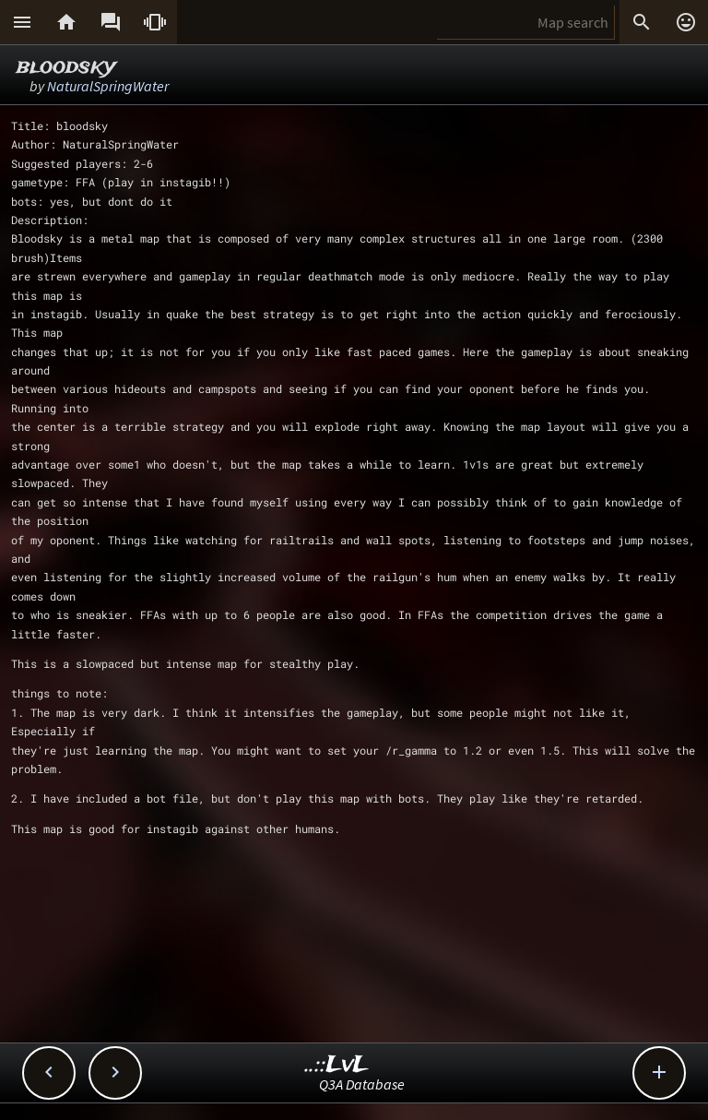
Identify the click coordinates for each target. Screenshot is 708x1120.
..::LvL (337, 1065)
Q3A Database (362, 1084)
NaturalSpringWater (108, 86)
